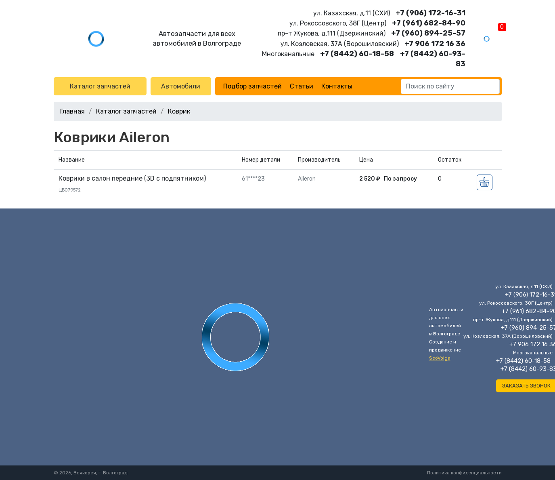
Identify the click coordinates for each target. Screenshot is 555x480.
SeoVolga (439, 358)
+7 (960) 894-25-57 (428, 33)
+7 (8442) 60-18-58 (357, 53)
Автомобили (180, 86)
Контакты (336, 86)
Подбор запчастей (252, 86)
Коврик (179, 111)
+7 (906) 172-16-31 (430, 12)
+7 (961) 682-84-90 (428, 23)
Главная (72, 111)
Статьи (301, 86)
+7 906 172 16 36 (434, 43)
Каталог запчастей (100, 86)
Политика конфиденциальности (464, 473)
